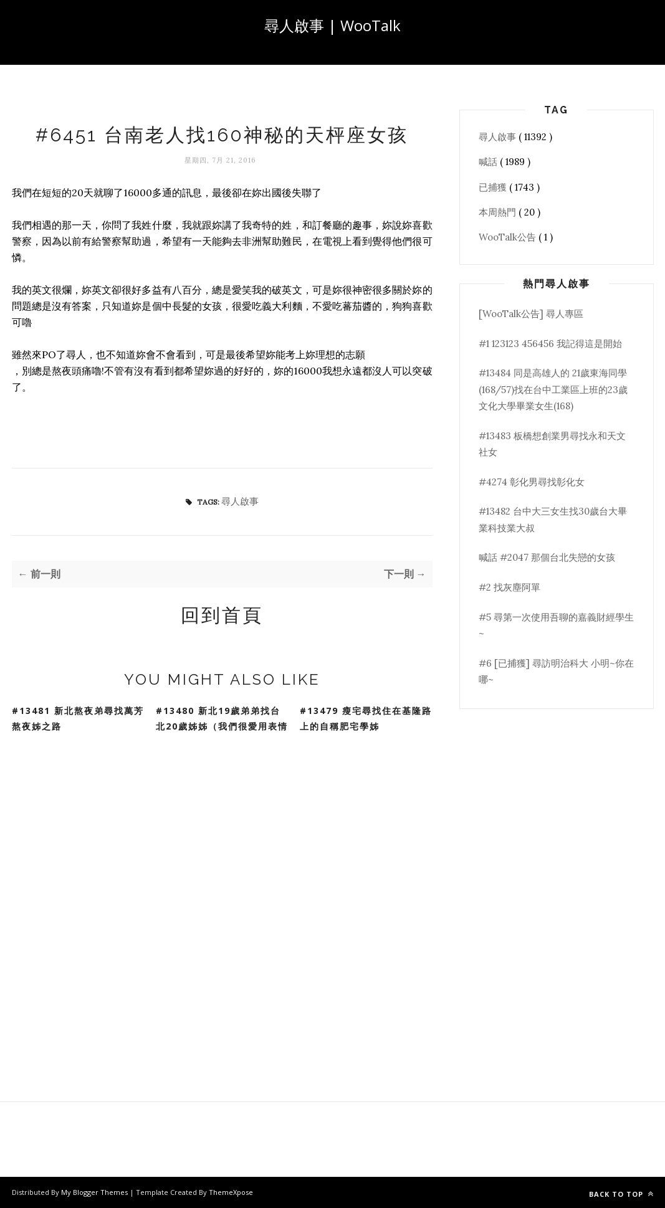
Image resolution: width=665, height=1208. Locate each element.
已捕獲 (494, 187)
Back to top (621, 1194)
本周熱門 (499, 212)
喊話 (489, 162)
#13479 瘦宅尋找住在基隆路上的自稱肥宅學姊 (366, 718)
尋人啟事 (240, 501)
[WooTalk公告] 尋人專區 (531, 314)
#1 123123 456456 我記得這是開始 (550, 344)
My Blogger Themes (95, 1192)
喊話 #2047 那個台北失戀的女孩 (547, 557)
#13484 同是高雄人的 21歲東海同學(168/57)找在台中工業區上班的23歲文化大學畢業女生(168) (553, 389)
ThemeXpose (231, 1192)
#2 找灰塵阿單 (509, 587)
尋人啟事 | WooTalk (332, 25)
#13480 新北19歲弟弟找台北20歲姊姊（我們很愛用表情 (222, 718)
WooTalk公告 (508, 237)
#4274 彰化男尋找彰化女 (532, 482)
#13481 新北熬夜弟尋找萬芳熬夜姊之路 (78, 718)
